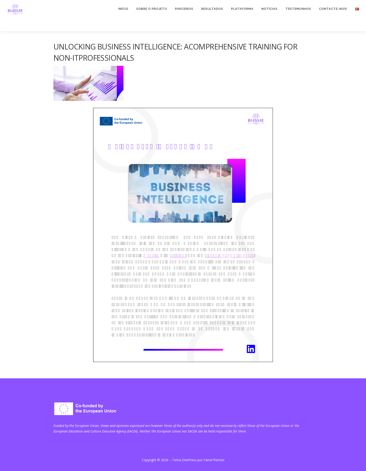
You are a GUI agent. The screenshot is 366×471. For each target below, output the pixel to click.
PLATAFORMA (242, 9)
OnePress (189, 460)
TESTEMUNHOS (298, 9)
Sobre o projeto (151, 9)
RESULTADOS (212, 9)
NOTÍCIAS (269, 9)
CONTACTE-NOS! (333, 9)
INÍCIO (123, 9)
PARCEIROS (184, 9)
